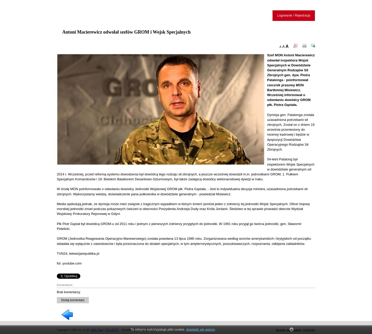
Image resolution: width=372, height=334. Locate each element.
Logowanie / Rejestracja (293, 15)
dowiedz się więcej (200, 329)
